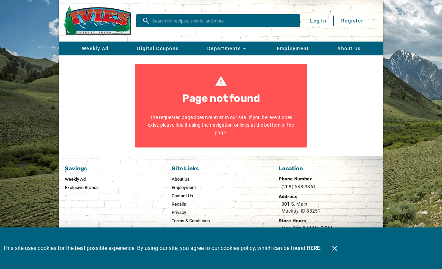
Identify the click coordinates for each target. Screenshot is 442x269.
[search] (223, 20)
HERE (313, 248)
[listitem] (75, 179)
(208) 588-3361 (298, 186)
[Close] (334, 248)
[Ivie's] (99, 21)
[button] (227, 48)
